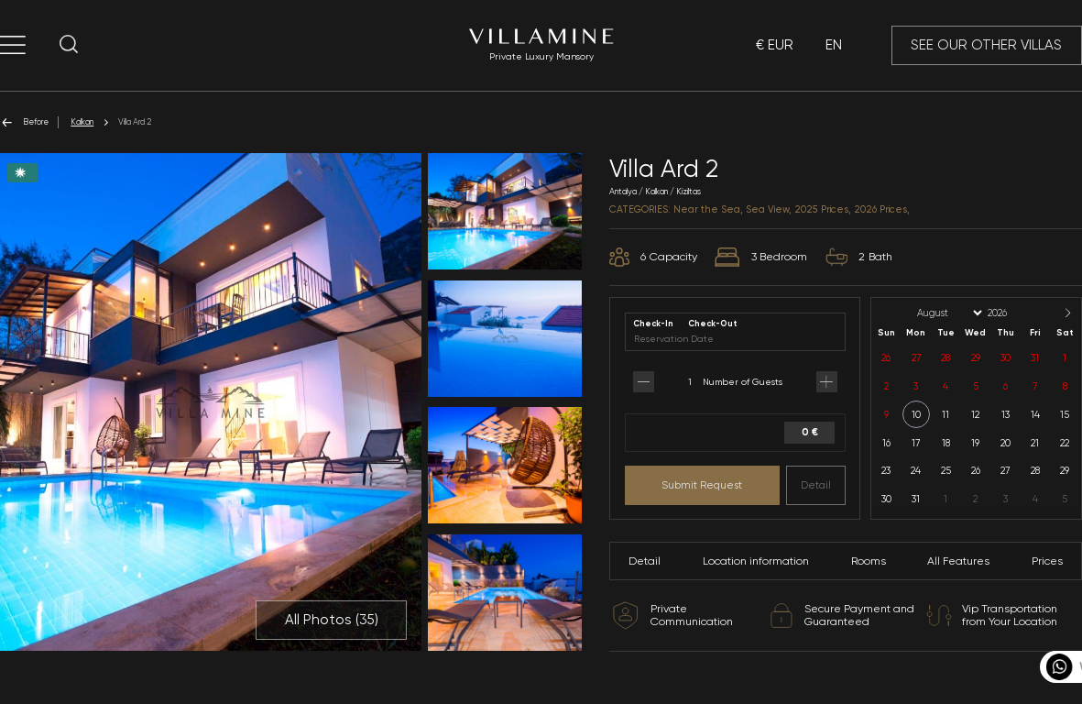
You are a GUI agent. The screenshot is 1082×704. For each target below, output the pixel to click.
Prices (1047, 561)
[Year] (1012, 313)
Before (24, 122)
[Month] (948, 313)
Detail (816, 484)
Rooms (868, 561)
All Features (958, 561)
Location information (756, 561)
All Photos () (331, 619)
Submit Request (701, 484)
